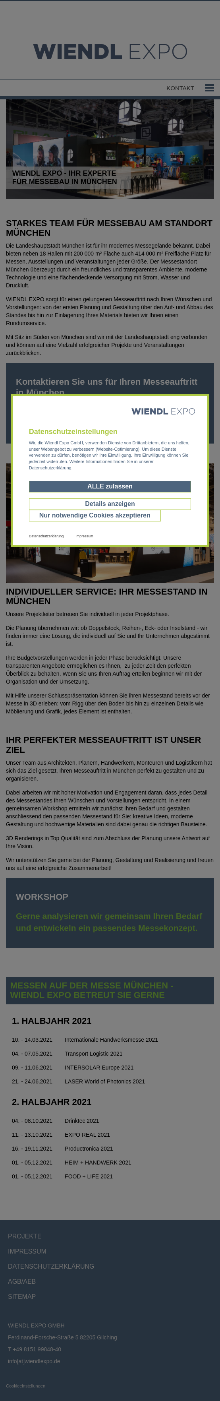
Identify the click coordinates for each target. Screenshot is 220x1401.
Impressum (84, 536)
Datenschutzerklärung (46, 536)
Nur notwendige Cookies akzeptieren (95, 515)
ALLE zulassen (110, 486)
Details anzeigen (110, 503)
